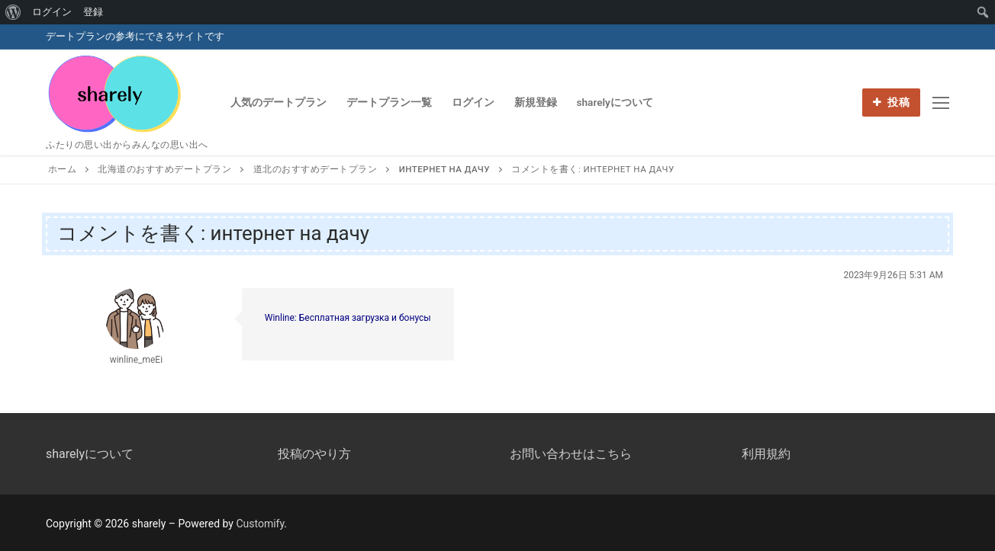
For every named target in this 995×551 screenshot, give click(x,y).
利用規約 (766, 454)
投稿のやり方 (314, 454)
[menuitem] (13, 12)
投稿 (891, 102)
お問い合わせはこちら (571, 454)
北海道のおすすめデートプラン (164, 169)
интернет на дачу (444, 169)
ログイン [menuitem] (52, 12)
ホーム (62, 169)
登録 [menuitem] (93, 12)
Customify (260, 523)
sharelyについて (90, 454)
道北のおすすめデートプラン (315, 169)
